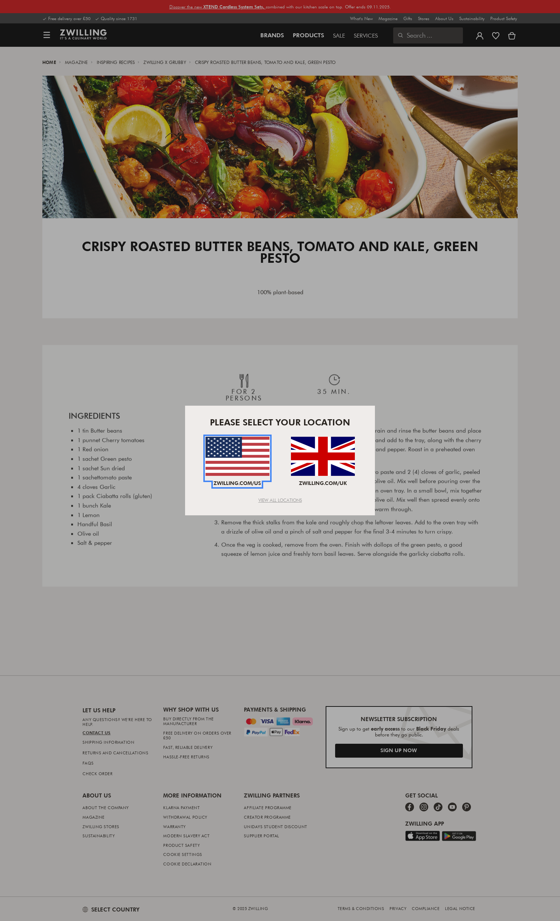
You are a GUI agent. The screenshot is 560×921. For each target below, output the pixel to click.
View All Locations (280, 500)
